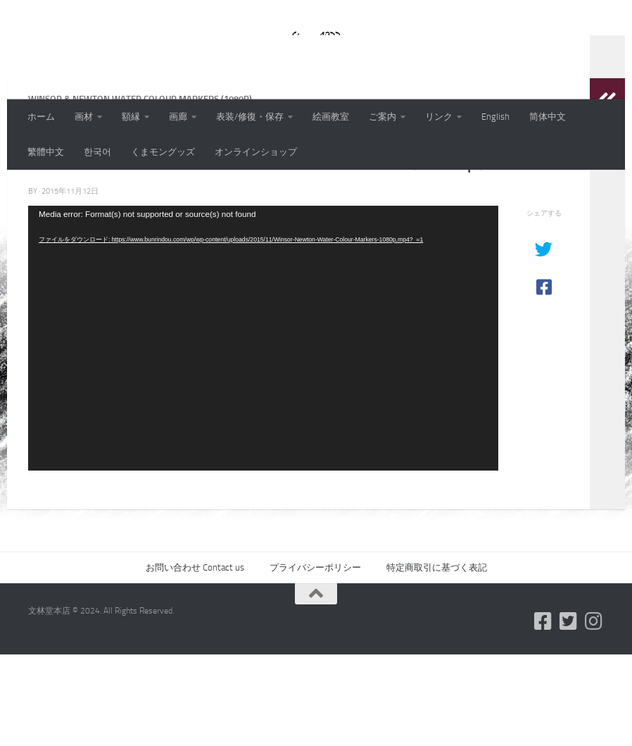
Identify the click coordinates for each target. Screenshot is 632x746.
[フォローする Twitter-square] (569, 713)
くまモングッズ (163, 152)
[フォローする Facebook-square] (543, 713)
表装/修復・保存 (250, 116)
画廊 (178, 116)
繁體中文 (45, 152)
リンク (439, 116)
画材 (84, 116)
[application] (263, 429)
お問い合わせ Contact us (195, 659)
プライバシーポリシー (315, 659)
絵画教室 (330, 116)
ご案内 (382, 116)
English (495, 116)
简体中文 (547, 116)
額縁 (131, 116)
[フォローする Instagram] (594, 713)
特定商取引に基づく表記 (436, 659)
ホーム (41, 116)
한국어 (97, 152)
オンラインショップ (256, 152)
